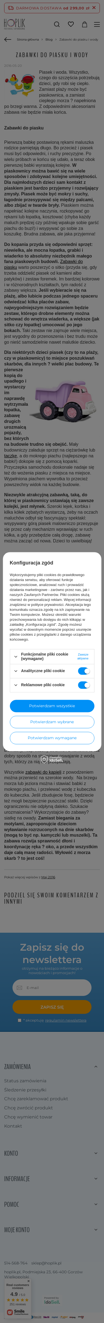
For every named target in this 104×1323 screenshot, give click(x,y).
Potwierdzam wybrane (52, 721)
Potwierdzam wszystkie (52, 705)
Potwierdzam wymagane (52, 737)
